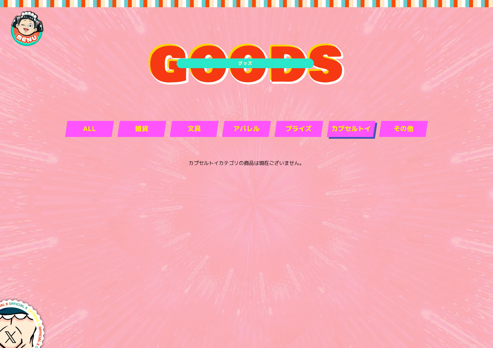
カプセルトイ (351, 128)
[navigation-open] (27, 28)
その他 (403, 128)
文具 (194, 128)
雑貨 (141, 128)
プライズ (298, 128)
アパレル (246, 128)
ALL (89, 128)
